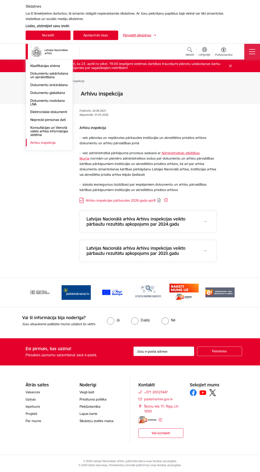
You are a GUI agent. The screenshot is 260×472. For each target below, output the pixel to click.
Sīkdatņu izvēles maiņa (96, 421)
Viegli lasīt (87, 392)
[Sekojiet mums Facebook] (193, 392)
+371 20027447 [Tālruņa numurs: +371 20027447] (156, 392)
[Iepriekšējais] (33, 292)
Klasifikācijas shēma (45, 132)
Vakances (33, 392)
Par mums (33, 421)
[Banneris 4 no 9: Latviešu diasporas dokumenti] (148, 292)
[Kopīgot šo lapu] (228, 103)
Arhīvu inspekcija (43, 209)
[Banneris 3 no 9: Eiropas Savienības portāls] (112, 292)
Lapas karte (88, 414)
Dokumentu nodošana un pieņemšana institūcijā (47, 120)
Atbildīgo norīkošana (46, 109)
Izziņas (31, 399)
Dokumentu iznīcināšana (49, 151)
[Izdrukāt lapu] (228, 91)
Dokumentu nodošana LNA (47, 168)
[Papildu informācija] (166, 200)
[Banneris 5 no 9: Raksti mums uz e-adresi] (184, 292)
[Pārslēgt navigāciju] (252, 52)
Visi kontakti (161, 433)
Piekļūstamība (90, 406)
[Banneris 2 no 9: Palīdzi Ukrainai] (76, 292)
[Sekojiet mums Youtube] (203, 392)
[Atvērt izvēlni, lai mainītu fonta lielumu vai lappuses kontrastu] (224, 52)
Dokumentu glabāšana (47, 159)
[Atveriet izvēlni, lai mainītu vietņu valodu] (204, 52)
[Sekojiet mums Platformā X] (212, 392)
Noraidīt (48, 35)
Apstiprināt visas (95, 35)
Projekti (31, 414)
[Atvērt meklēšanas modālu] (190, 52)
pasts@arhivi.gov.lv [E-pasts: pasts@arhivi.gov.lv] (158, 399)
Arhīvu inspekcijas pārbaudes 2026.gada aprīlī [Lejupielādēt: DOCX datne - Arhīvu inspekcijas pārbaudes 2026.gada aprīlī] (121, 200)
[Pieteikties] (219, 351)
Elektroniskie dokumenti (48, 178)
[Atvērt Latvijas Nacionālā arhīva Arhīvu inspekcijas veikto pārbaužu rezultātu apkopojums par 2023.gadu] (205, 251)
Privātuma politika (93, 399)
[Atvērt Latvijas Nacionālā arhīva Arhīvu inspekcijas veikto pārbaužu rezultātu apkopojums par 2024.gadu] (205, 221)
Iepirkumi (33, 406)
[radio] (113, 320)
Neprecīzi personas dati (48, 186)
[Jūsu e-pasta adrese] (163, 351)
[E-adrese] (147, 419)
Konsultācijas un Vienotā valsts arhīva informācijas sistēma (49, 197)
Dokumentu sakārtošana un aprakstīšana (49, 141)
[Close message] (230, 66)
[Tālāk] (227, 292)
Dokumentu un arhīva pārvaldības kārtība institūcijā (47, 97)
